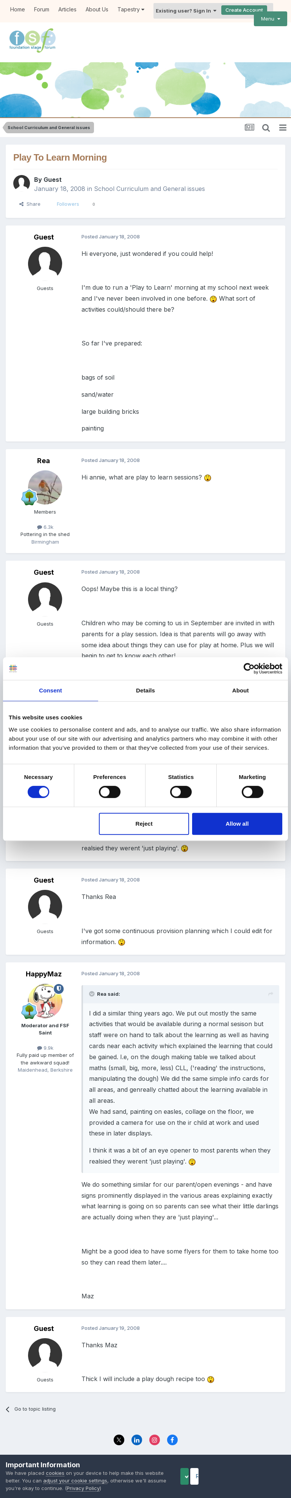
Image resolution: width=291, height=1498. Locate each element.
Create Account (244, 10)
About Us (97, 9)
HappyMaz (44, 964)
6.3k (45, 516)
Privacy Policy (128, 1447)
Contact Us (166, 1447)
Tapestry (130, 9)
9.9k (45, 1037)
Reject (144, 823)
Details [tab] (145, 690)
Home (17, 9)
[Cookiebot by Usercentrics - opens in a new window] (249, 668)
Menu (270, 19)
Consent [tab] (50, 690)
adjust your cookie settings (95, 1481)
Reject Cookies (257, 1476)
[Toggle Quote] (92, 983)
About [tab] (240, 690)
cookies (55, 1473)
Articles (67, 9)
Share (30, 194)
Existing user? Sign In (186, 11)
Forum (41, 9)
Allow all (237, 823)
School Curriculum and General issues (149, 178)
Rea (43, 450)
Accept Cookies (196, 1476)
